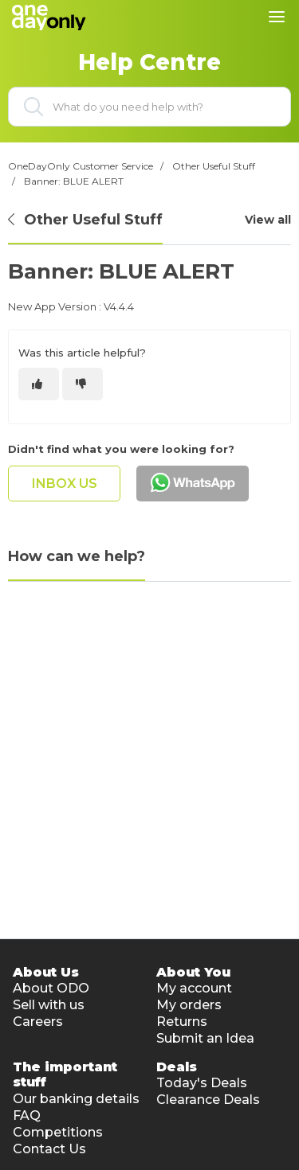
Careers (38, 1021)
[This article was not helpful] (82, 384)
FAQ (27, 1115)
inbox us (64, 483)
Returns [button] (181, 1021)
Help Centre (149, 62)
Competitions (58, 1132)
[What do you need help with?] (149, 107)
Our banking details (76, 1098)
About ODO (51, 988)
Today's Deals (201, 1082)
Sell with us (49, 1004)
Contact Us (49, 1148)
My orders (189, 1004)
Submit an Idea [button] (205, 1038)
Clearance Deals (208, 1099)
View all (268, 220)
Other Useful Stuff (213, 166)
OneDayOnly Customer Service (80, 166)
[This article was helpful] (38, 384)
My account (194, 988)
